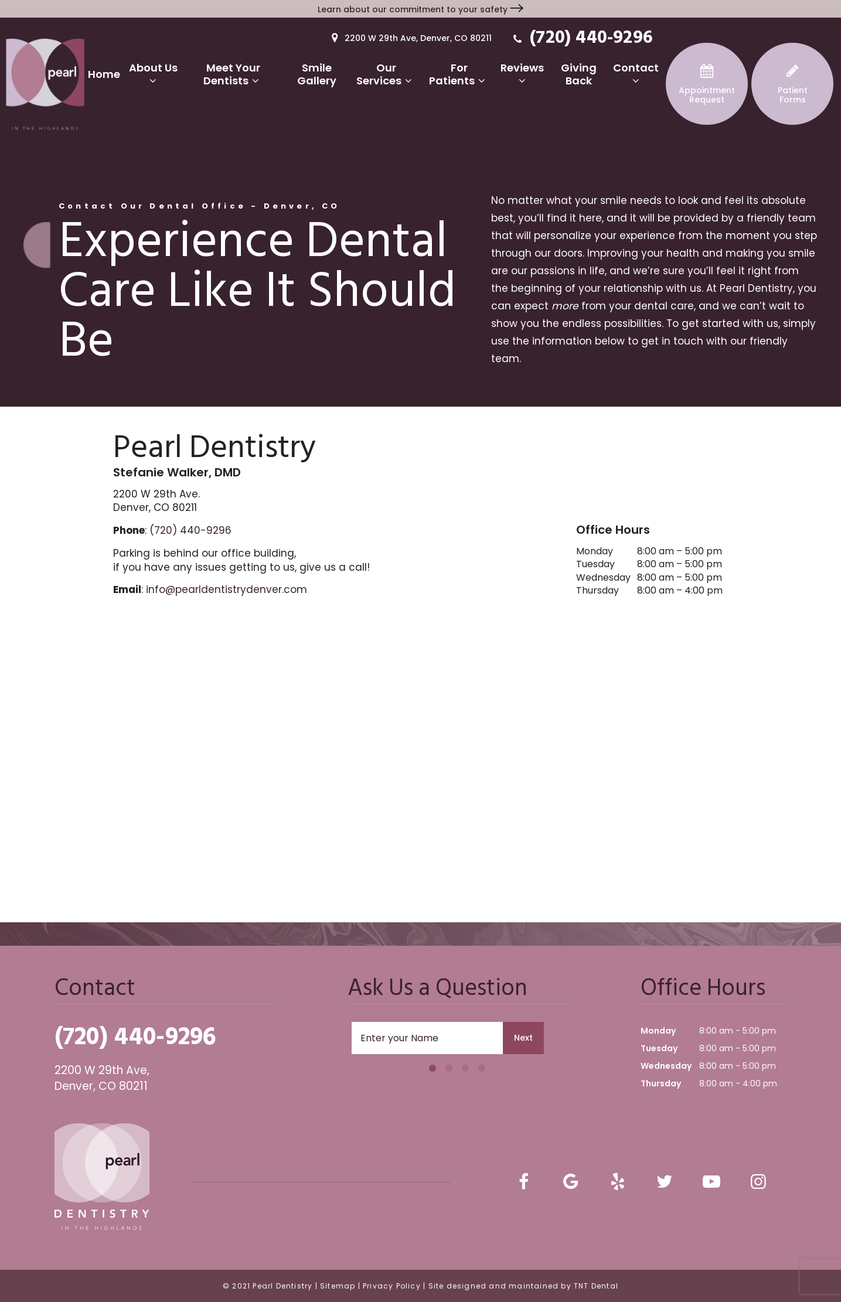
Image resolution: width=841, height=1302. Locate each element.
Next (523, 1038)
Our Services (386, 74)
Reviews (522, 73)
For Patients (459, 74)
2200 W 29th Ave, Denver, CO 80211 (410, 37)
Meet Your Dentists (233, 74)
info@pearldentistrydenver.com (226, 589)
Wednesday (603, 577)
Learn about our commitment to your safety (420, 9)
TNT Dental (596, 1286)
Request (707, 84)
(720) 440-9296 (581, 37)
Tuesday (595, 564)
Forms (793, 84)
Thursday (597, 590)
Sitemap (337, 1286)
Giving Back (579, 74)
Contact (636, 73)
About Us (153, 73)
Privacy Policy (392, 1286)
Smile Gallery (316, 74)
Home (104, 74)
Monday (594, 551)
